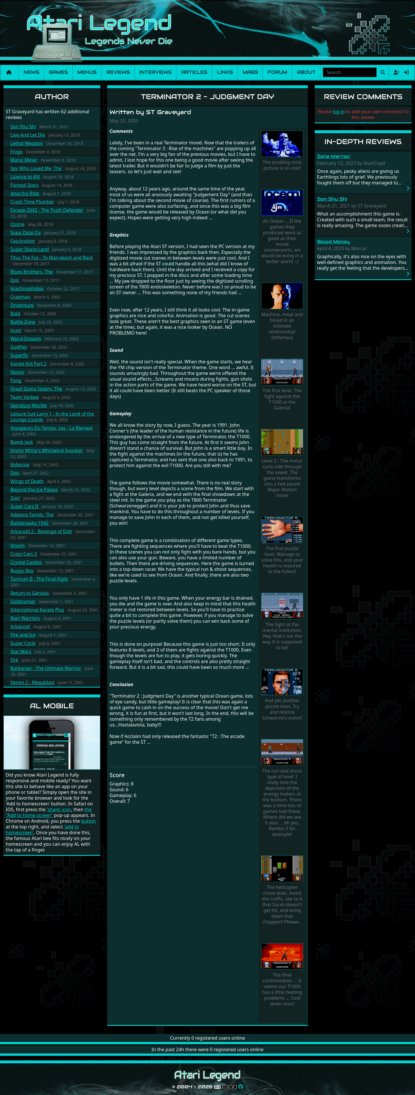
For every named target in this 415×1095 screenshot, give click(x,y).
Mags (250, 72)
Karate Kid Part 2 (28, 363)
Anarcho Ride (24, 193)
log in (339, 111)
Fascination (22, 241)
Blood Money (333, 241)
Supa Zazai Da (25, 232)
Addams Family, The (32, 514)
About (306, 72)
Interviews (155, 72)
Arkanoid (20, 626)
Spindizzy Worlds (28, 405)
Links (225, 72)
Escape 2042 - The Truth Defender (46, 210)
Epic (14, 280)
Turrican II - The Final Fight (39, 579)
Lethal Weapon (26, 143)
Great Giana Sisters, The (36, 389)
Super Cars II (24, 506)
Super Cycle (22, 643)
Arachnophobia (27, 288)
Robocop (19, 464)
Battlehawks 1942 (29, 523)
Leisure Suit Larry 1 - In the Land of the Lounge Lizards (52, 417)
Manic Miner (23, 160)
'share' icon (59, 809)
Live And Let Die (27, 135)
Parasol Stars (24, 185)
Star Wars (20, 651)
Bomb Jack (21, 442)
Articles (194, 72)
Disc (14, 473)
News (31, 72)
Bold (15, 313)
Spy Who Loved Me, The (36, 168)
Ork (14, 660)
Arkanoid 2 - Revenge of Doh (41, 531)
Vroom (17, 545)
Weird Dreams (25, 338)
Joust (15, 330)
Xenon (17, 372)
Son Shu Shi (23, 126)
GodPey (18, 347)
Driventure (21, 305)
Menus (87, 72)
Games (58, 72)
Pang (15, 380)
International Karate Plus (37, 610)
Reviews (118, 72)
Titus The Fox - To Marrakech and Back (51, 257)
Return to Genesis (29, 593)
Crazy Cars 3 (23, 554)
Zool (15, 498)
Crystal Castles (26, 562)
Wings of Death (27, 481)
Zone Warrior (333, 156)
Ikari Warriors (25, 618)
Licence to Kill (25, 176)
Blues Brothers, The (31, 272)
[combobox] (350, 72)
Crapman (20, 297)
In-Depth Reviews (363, 141)
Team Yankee (24, 397)
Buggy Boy (21, 570)
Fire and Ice (22, 635)
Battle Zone (22, 322)
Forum (277, 72)
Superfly (19, 355)
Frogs (16, 151)
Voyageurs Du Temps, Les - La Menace (51, 428)
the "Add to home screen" (49, 812)
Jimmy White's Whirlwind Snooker (46, 450)
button (88, 821)
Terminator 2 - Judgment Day (207, 96)
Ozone (17, 224)
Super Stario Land (29, 249)
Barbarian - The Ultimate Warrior (45, 668)
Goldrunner (22, 601)
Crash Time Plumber (32, 202)
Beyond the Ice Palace (34, 489)
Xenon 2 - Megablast (32, 682)
